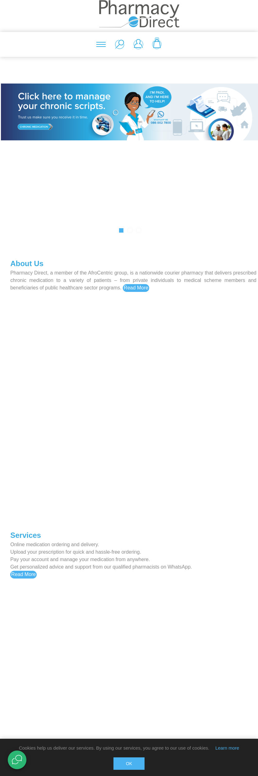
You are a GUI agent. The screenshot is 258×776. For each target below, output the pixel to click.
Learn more (227, 748)
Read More (136, 287)
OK (129, 763)
